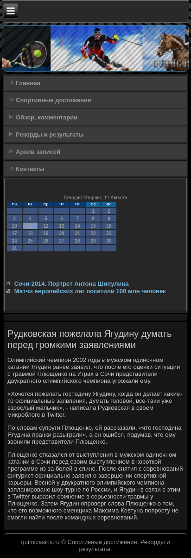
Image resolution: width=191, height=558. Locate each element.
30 (109, 240)
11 (30, 226)
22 (93, 233)
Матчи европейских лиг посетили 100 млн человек (90, 291)
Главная (28, 82)
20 (61, 233)
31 (14, 248)
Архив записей (38, 151)
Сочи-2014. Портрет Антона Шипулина (71, 283)
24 (14, 240)
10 (14, 226)
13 (61, 226)
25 (30, 240)
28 (77, 240)
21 (77, 233)
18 (30, 233)
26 (46, 240)
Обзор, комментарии (46, 117)
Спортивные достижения (53, 100)
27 (61, 240)
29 (93, 240)
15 (93, 226)
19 (46, 233)
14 (77, 226)
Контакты (30, 168)
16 (109, 226)
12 (46, 226)
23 (109, 233)
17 (14, 233)
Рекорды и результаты (50, 134)
